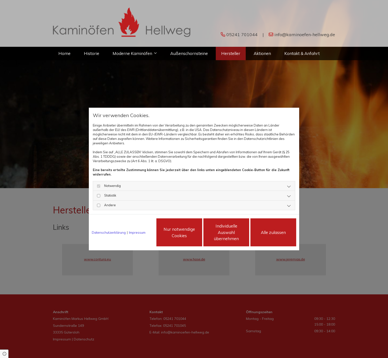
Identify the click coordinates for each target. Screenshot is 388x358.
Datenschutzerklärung (109, 232)
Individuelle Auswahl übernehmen (226, 232)
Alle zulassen (273, 232)
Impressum (137, 232)
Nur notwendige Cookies (179, 232)
